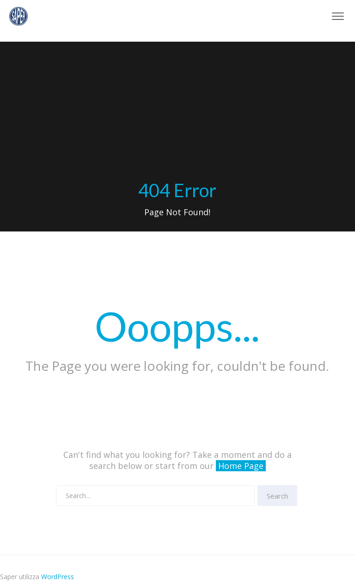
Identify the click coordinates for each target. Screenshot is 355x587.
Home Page (240, 465)
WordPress (57, 576)
